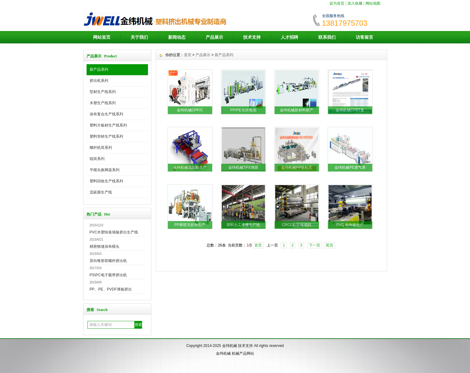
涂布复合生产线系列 (106, 114)
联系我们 (327, 37)
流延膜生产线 (101, 192)
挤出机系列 (99, 80)
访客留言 (364, 37)
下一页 (314, 245)
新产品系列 (99, 69)
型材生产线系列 (103, 92)
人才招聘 (289, 37)
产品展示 (214, 37)
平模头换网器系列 (104, 170)
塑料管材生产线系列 (106, 136)
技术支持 (252, 37)
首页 (187, 55)
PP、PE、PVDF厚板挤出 (111, 289)
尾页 (329, 245)
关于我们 (139, 37)
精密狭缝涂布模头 (104, 246)
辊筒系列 (97, 159)
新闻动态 (177, 37)
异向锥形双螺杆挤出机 (108, 261)
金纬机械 (229, 346)
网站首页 (101, 37)
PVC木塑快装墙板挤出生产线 (114, 232)
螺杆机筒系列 (101, 147)
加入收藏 (354, 3)
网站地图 (372, 3)
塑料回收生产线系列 (106, 181)
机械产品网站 (243, 353)
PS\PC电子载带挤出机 (108, 275)
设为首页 (336, 3)
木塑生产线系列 (103, 103)
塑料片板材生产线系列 (108, 125)
